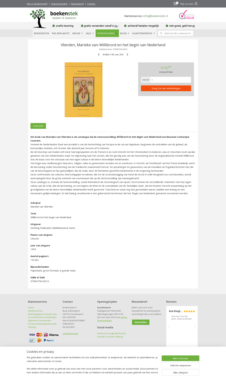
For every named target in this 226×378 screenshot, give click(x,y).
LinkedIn (101, 336)
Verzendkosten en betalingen (42, 317)
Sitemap (32, 327)
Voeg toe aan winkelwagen (166, 88)
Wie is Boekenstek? (37, 3)
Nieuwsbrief (77, 3)
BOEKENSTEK (41, 33)
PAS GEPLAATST (61, 33)
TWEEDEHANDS (107, 33)
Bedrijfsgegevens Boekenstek (42, 314)
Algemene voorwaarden (39, 320)
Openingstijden (59, 3)
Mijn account (189, 4)
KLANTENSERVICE (143, 33)
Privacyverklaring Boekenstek (42, 323)
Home (31, 307)
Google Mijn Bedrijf (116, 333)
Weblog (119, 336)
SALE (90, 33)
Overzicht (38, 125)
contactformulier (70, 333)
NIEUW (77, 33)
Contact (91, 3)
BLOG (125, 33)
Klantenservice (35, 310)
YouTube (110, 336)
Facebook (101, 333)
